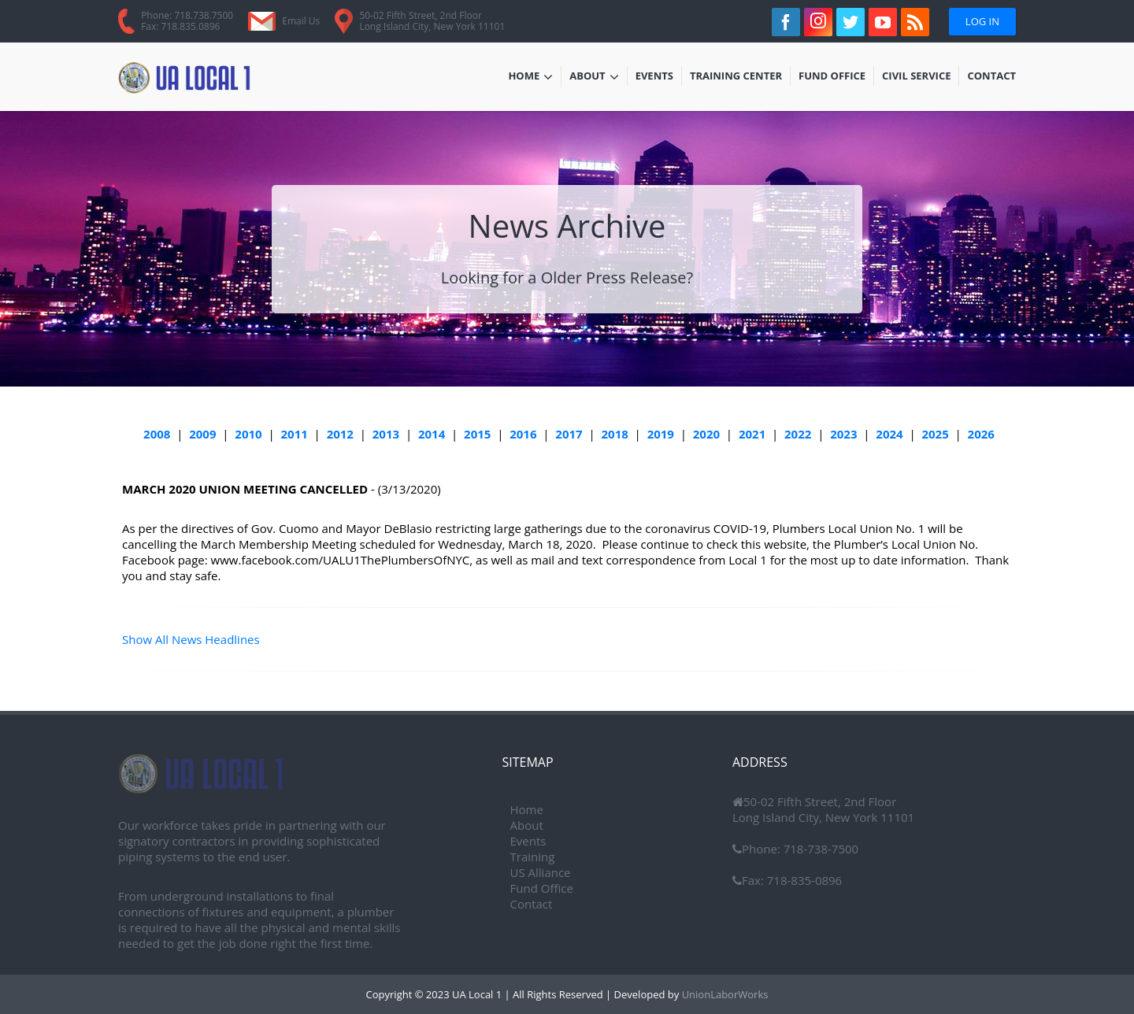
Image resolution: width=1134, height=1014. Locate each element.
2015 (477, 434)
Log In (982, 21)
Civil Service (917, 77)
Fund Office (832, 77)
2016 (523, 434)
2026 (981, 434)
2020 (706, 434)
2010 (248, 434)
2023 (843, 434)
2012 (340, 434)
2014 (431, 434)
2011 (294, 434)
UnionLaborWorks (723, 994)
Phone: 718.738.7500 (187, 15)
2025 (934, 434)
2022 (797, 434)
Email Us (301, 21)
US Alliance (540, 872)
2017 (568, 434)
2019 (660, 434)
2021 (752, 434)
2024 (889, 434)
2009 (202, 434)
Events (658, 77)
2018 (614, 434)
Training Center (736, 77)
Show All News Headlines (191, 639)
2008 (156, 434)
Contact (991, 77)
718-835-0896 (803, 880)
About (593, 77)
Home (530, 77)
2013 (385, 434)
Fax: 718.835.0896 (180, 26)
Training (532, 856)
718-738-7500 (819, 849)
